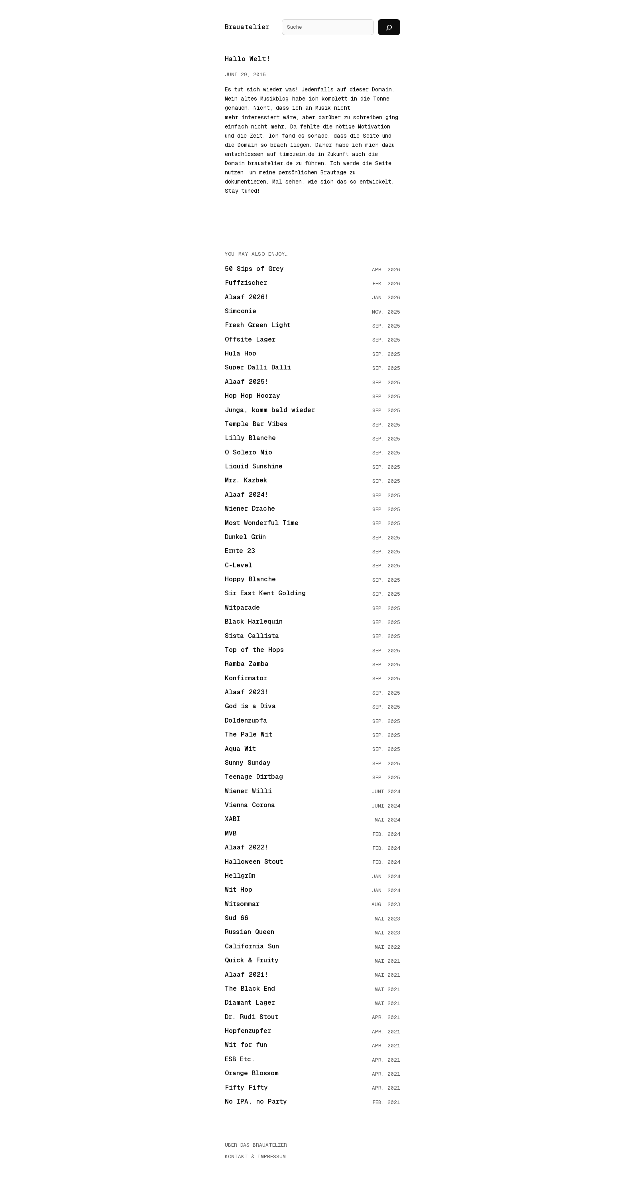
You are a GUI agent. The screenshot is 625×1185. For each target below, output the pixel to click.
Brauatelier (247, 27)
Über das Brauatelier (256, 1145)
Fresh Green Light (258, 325)
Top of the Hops (254, 650)
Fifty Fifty (246, 1087)
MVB (230, 833)
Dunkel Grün (245, 537)
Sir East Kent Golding (265, 593)
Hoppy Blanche (250, 579)
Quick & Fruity (252, 960)
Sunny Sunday (248, 762)
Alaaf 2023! (247, 692)
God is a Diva (250, 706)
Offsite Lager (250, 339)
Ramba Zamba (247, 664)
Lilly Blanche (250, 438)
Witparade (242, 607)
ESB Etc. (240, 1059)
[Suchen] (389, 27)
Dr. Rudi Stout (251, 1017)
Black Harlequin (254, 621)
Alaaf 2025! (247, 381)
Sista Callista (252, 636)
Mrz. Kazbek (246, 480)
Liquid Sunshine (254, 466)
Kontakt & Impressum (255, 1156)
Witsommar (242, 904)
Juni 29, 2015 (245, 74)
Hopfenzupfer (248, 1031)
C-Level (238, 565)
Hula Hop (240, 353)
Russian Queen (249, 932)
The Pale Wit (248, 734)
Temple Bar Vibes (256, 424)
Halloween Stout (254, 861)
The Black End (250, 988)
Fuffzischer (246, 282)
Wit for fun (246, 1045)
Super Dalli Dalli (258, 367)
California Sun (252, 946)
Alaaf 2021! (247, 974)
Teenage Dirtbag (254, 776)
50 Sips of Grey (254, 269)
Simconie (240, 311)
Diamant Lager (250, 1002)
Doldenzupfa (246, 720)
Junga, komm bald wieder (270, 410)
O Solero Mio (248, 452)
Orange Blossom (252, 1073)
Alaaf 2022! (247, 847)
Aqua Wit (240, 748)
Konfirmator (246, 678)
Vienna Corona (250, 805)
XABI (232, 819)
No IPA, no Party (256, 1101)
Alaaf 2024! (247, 494)
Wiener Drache (250, 508)
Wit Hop (238, 889)
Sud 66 (236, 918)
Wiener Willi (248, 791)
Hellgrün (240, 875)
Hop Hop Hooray (252, 395)
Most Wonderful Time (262, 523)
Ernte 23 (240, 551)
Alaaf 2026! (247, 297)
